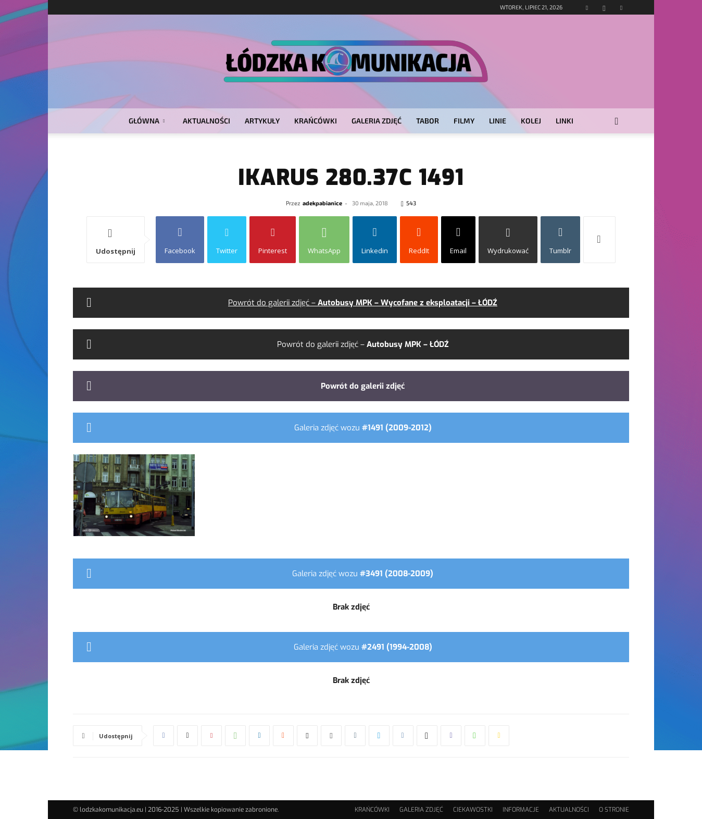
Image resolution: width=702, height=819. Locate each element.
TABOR (427, 120)
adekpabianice (322, 203)
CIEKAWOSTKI (473, 809)
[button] (616, 122)
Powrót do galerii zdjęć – (362, 302)
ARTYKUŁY (262, 120)
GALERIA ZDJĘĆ (377, 120)
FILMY (464, 120)
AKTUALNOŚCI (206, 120)
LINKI (564, 120)
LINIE (497, 120)
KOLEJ (531, 120)
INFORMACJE (521, 809)
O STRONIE (614, 809)
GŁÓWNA (147, 120)
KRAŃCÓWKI (315, 120)
